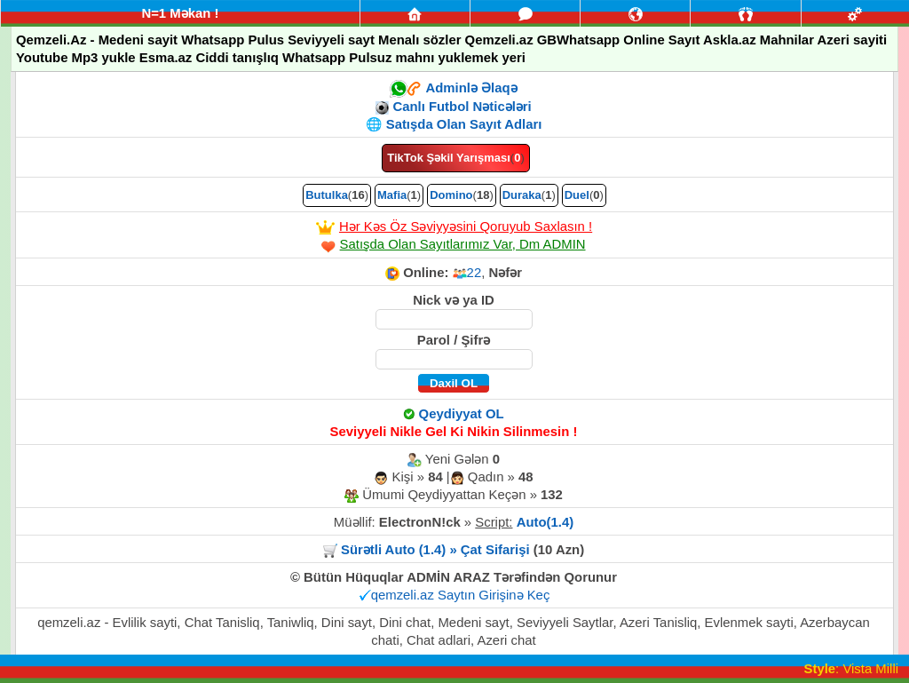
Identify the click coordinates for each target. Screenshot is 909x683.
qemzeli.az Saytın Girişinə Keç (460, 595)
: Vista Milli (851, 669)
